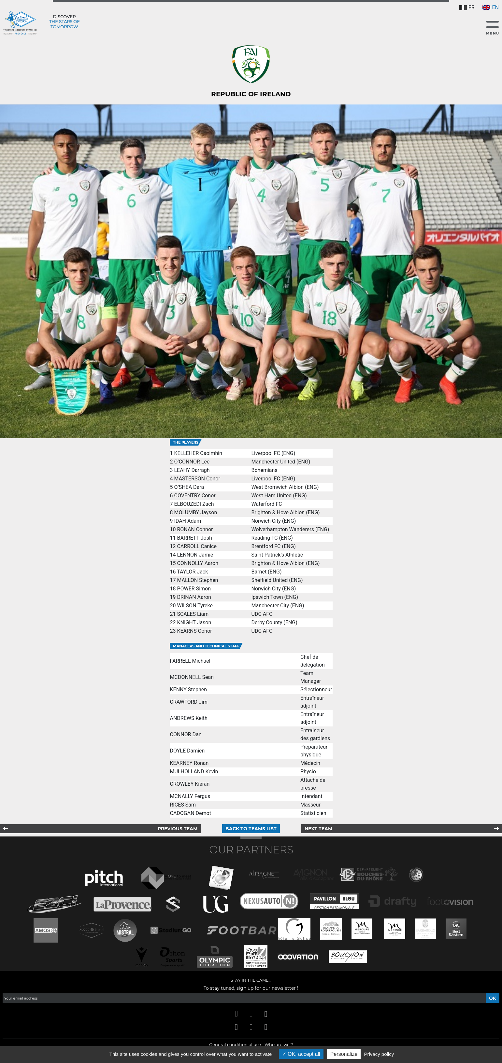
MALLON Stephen (197, 580)
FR (467, 7)
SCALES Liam (192, 614)
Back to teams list (251, 829)
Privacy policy (379, 1054)
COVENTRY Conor (194, 495)
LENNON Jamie (195, 555)
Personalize (344, 1054)
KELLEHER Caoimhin (198, 453)
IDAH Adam (187, 521)
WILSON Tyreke (195, 605)
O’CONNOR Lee (191, 462)
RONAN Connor (195, 529)
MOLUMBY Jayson (195, 512)
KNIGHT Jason (194, 622)
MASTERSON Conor (197, 479)
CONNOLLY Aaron (197, 563)
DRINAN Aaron (194, 597)
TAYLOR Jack (192, 572)
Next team (318, 829)
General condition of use (235, 1044)
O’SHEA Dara (189, 487)
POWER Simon (194, 589)
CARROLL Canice (196, 546)
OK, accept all (301, 1054)
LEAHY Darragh (191, 470)
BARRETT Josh (194, 538)
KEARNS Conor (194, 631)
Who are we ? (279, 1044)
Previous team (177, 829)
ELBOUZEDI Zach (194, 504)
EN (490, 7)
